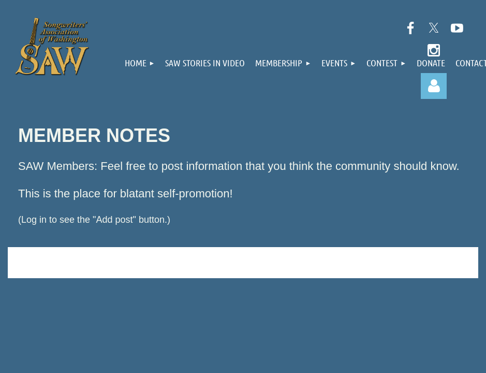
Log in (434, 86)
